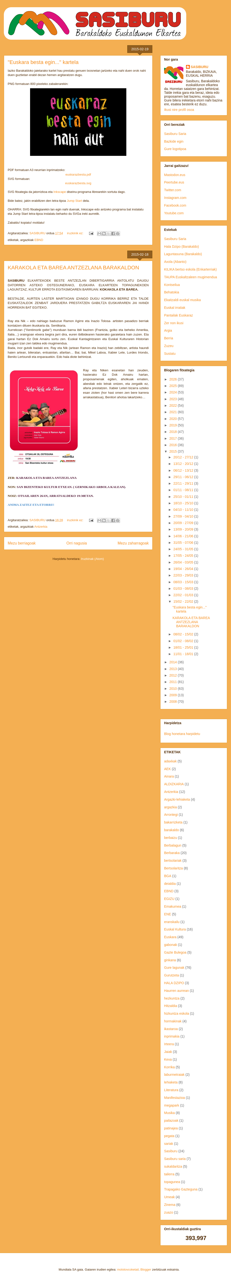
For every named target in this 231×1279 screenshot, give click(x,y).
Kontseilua (172, 285)
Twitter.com (172, 190)
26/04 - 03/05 (183, 562)
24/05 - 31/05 (183, 549)
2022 (173, 405)
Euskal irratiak (174, 308)
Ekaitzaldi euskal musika (182, 300)
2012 (173, 675)
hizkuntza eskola (176, 1013)
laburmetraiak (174, 1074)
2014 (173, 662)
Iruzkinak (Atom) (92, 559)
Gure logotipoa (175, 149)
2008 (173, 701)
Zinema (169, 1205)
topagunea (172, 1182)
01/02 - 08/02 (183, 641)
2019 (173, 425)
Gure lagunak (174, 967)
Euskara (170, 937)
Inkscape (59, 192)
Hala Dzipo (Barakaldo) (181, 246)
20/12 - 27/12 (183, 457)
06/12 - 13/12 (183, 470)
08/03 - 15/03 (183, 582)
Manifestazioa (174, 1098)
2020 (173, 419)
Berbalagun (172, 845)
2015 (173, 451)
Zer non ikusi (173, 323)
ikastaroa (171, 1029)
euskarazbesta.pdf (78, 174)
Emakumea (172, 906)
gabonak (170, 945)
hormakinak (172, 1021)
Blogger (146, 1269)
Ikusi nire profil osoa (179, 110)
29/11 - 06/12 (183, 477)
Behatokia (171, 292)
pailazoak (171, 1120)
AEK (167, 769)
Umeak (169, 1197)
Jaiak (168, 1052)
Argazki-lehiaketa (177, 799)
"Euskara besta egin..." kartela (43, 62)
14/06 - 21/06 (183, 536)
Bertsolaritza (173, 868)
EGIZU (169, 899)
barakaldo (171, 830)
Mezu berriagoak (22, 543)
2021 (173, 412)
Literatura (171, 1090)
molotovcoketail (128, 1269)
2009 (173, 695)
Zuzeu (168, 346)
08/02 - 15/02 (183, 634)
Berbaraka (172, 853)
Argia (168, 330)
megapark (171, 1105)
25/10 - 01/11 (183, 497)
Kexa (168, 1059)
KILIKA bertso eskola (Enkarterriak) (190, 269)
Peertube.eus (174, 182)
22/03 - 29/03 (183, 575)
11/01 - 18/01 (183, 654)
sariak (168, 1144)
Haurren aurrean (176, 991)
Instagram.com (175, 198)
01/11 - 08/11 (183, 490)
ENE (167, 914)
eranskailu (172, 922)
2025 (173, 386)
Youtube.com (174, 213)
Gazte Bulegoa (175, 952)
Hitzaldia (170, 1006)
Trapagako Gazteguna (181, 1189)
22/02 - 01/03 (183, 595)
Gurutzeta (171, 975)
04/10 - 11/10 (183, 510)
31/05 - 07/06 (183, 543)
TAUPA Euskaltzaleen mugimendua (190, 277)
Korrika (169, 1067)
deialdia (170, 884)
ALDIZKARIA (174, 784)
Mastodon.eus (174, 175)
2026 (173, 379)
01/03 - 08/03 (183, 588)
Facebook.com (175, 205)
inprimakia (172, 1036)
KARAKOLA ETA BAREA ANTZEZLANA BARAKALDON (73, 268)
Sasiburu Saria (175, 134)
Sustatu (169, 353)
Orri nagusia (76, 543)
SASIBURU (199, 67)
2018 (173, 432)
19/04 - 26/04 (183, 569)
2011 (173, 682)
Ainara (169, 776)
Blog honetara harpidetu (182, 734)
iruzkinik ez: (75, 233)
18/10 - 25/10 (183, 503)
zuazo (168, 1212)
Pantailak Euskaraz (178, 315)
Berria (168, 338)
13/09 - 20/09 (183, 529)
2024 (173, 392)
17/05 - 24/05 (183, 555)
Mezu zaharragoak (133, 543)
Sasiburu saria (175, 1159)
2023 (173, 399)
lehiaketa (171, 1082)
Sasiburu (170, 1151)
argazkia (170, 807)
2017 (173, 438)
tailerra (169, 1174)
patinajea (171, 1128)
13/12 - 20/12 (183, 464)
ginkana (170, 960)
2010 (173, 688)
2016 (173, 445)
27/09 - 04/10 (183, 516)
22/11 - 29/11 (183, 483)
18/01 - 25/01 (183, 647)
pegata (169, 1136)
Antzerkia (40, 526)
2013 (173, 669)
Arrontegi (171, 815)
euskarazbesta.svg (78, 183)
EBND (38, 240)
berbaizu (170, 838)
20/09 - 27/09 (183, 523)
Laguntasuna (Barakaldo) (183, 254)
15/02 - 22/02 (183, 601)
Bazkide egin (173, 141)
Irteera (169, 1044)
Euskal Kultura (175, 929)
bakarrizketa (173, 822)
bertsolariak (172, 860)
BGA (167, 876)
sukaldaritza (173, 1166)
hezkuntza (172, 998)
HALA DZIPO (174, 983)
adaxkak (170, 761)
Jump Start (74, 201)
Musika (169, 1113)
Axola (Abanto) (175, 262)
